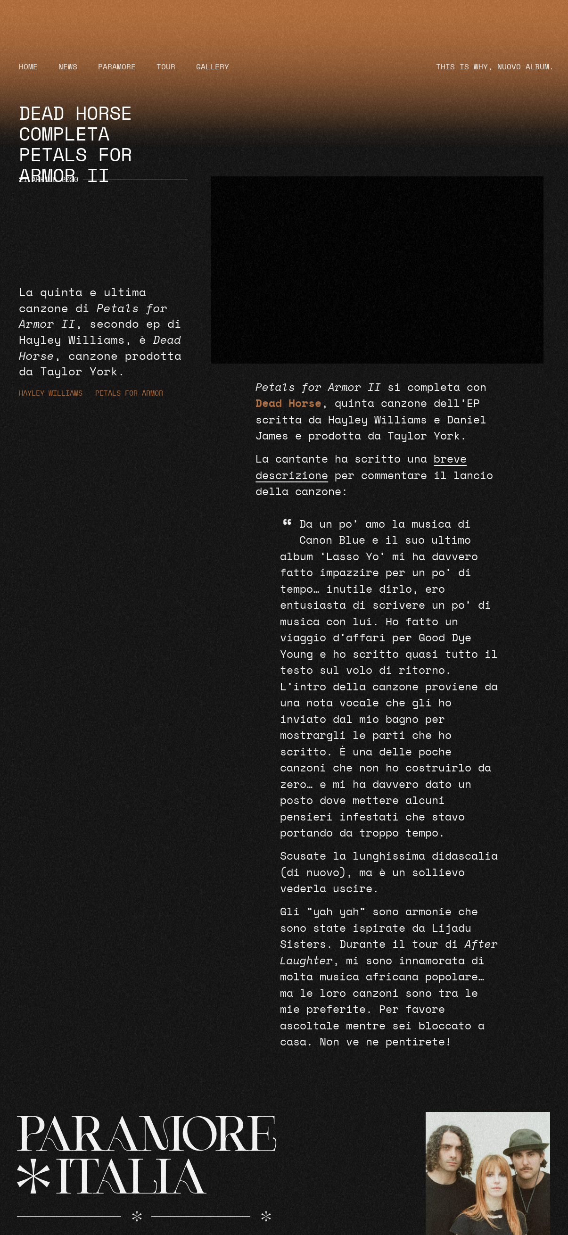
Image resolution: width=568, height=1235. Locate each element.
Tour (165, 67)
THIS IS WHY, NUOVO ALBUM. (495, 67)
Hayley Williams (50, 393)
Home (28, 67)
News (67, 67)
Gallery (212, 67)
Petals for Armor (129, 393)
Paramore (117, 67)
